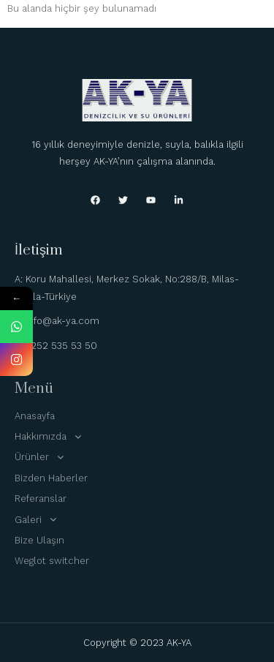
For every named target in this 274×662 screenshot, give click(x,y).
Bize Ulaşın (39, 540)
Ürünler (43, 457)
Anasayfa (35, 415)
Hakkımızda (52, 436)
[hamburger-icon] (248, 23)
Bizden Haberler (51, 478)
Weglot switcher (52, 560)
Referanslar (40, 498)
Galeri (39, 519)
